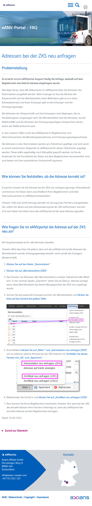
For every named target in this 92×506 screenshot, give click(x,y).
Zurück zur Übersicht (16, 430)
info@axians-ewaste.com (14, 475)
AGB (4, 497)
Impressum (43, 497)
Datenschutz (15, 497)
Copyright (29, 497)
